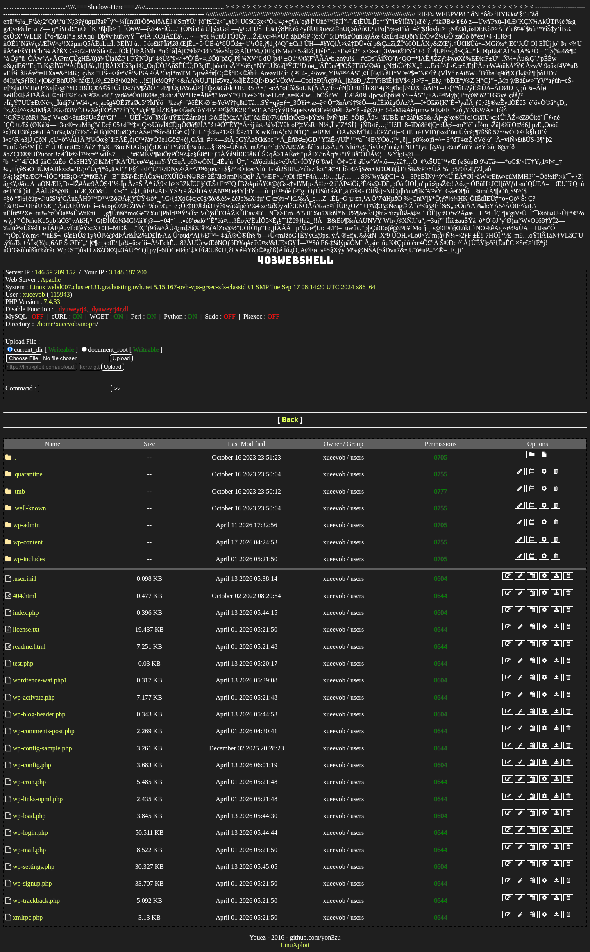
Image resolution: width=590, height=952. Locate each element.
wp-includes (29, 558)
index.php (26, 612)
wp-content (28, 542)
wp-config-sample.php (42, 748)
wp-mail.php (29, 849)
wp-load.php (29, 815)
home (46, 323)
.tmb (19, 491)
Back (290, 420)
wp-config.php (32, 765)
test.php (23, 663)
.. (14, 457)
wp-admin (26, 524)
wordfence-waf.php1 (40, 680)
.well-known (29, 508)
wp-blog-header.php (39, 714)
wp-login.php (30, 832)
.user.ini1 (25, 578)
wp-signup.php (32, 883)
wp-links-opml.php (38, 799)
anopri (87, 323)
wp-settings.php (33, 866)
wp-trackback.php (36, 900)
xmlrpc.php (28, 917)
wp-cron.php (29, 781)
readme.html (29, 646)
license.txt (26, 629)
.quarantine (28, 474)
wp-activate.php (34, 697)
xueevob (66, 323)
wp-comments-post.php (44, 731)
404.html (24, 595)
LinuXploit (294, 944)
